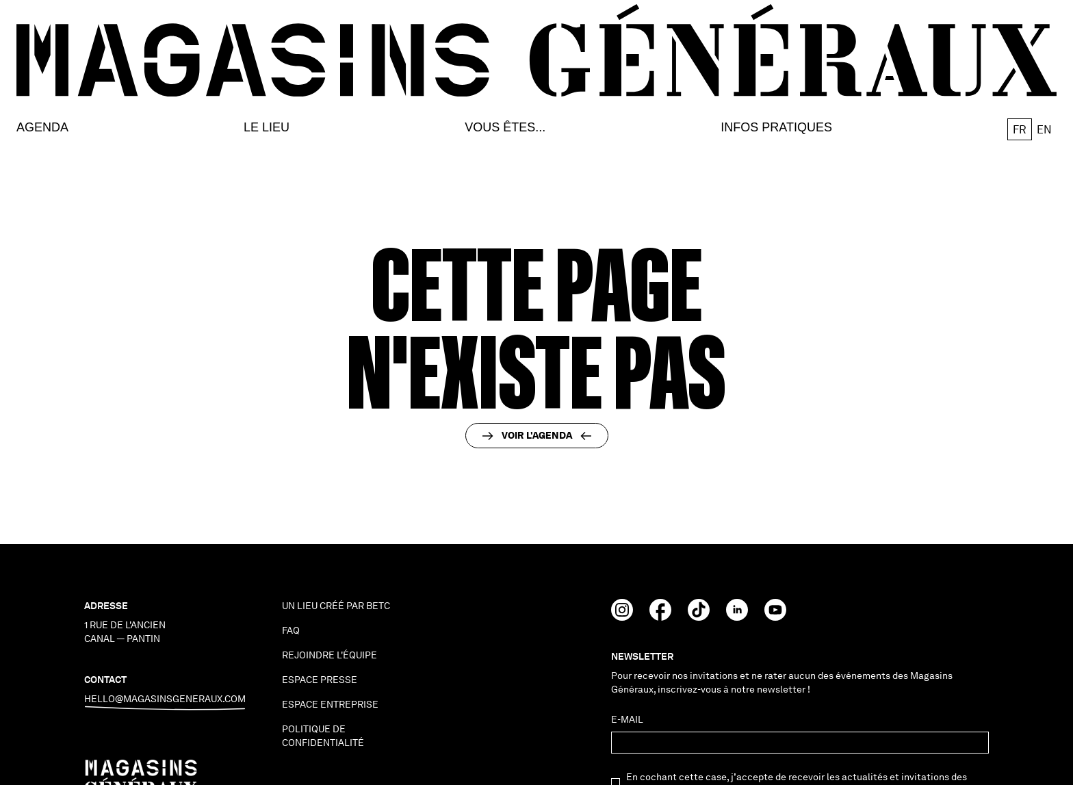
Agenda (42, 127)
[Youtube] (775, 616)
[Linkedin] (737, 616)
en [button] (1044, 129)
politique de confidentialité (323, 735)
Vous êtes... (505, 127)
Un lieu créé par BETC (336, 605)
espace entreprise (330, 704)
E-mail (627, 719)
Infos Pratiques (776, 127)
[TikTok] (699, 616)
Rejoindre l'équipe (329, 654)
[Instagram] (622, 616)
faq (291, 630)
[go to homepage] (536, 51)
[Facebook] (660, 616)
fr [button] (1019, 129)
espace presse (319, 679)
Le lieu (266, 127)
